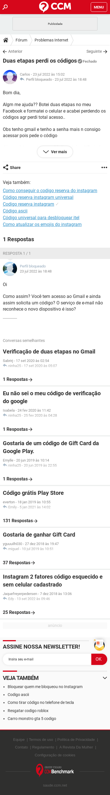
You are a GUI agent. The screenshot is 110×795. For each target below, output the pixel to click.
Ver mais (58, 152)
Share (15, 167)
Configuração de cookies (55, 755)
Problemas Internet (51, 40)
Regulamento (43, 747)
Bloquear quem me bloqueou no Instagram (45, 686)
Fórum (21, 40)
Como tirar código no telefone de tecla (41, 702)
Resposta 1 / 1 (17, 253)
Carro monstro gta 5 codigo (32, 718)
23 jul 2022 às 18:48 (70, 79)
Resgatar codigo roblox (28, 710)
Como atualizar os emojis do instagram (42, 224)
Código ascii (15, 211)
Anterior (15, 51)
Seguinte (94, 51)
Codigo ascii (18, 694)
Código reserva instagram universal (38, 197)
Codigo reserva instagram (28, 204)
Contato (21, 747)
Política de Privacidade (76, 739)
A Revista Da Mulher (76, 747)
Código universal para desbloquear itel (41, 217)
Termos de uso (41, 739)
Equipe (18, 739)
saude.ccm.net (55, 785)
